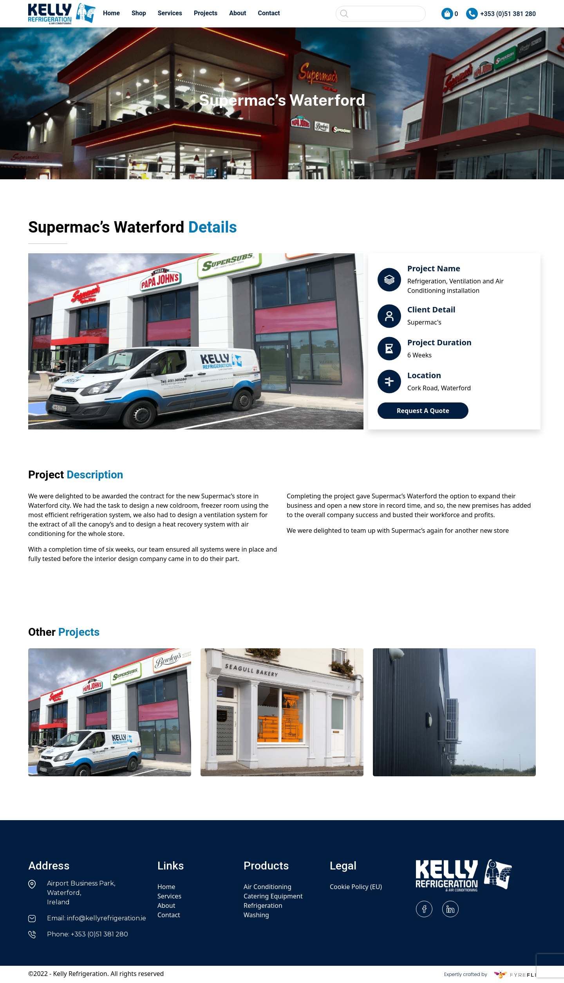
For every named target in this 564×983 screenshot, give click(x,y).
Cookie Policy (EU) (356, 886)
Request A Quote (423, 410)
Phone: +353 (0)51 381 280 (87, 934)
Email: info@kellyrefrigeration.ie (96, 918)
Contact (269, 13)
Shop (139, 13)
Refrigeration (263, 905)
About (237, 13)
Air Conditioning (267, 886)
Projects (205, 13)
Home (111, 13)
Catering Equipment (273, 896)
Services (170, 13)
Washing (256, 915)
